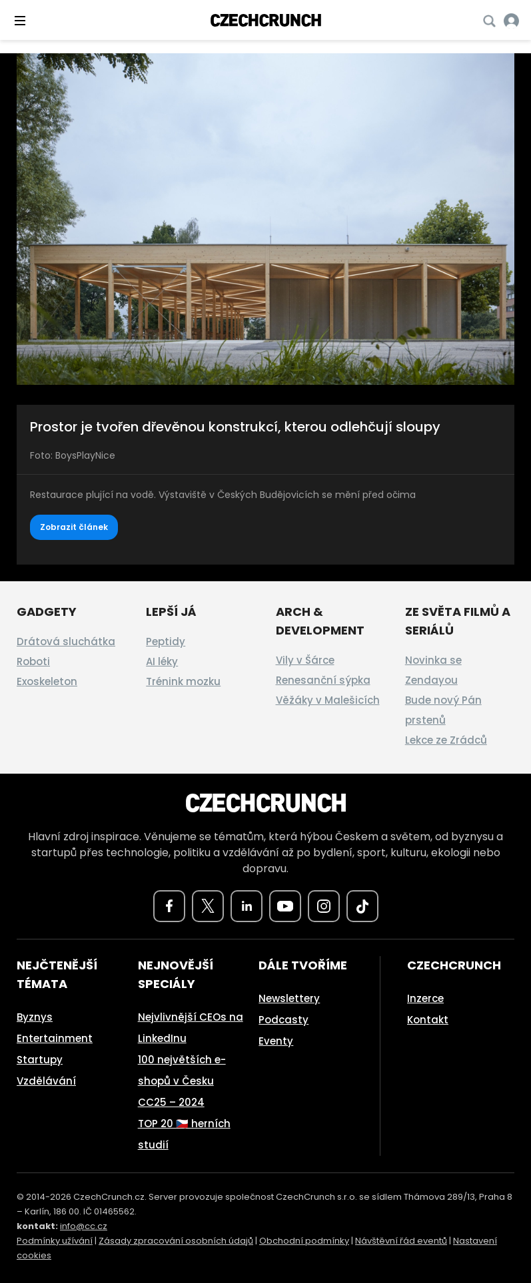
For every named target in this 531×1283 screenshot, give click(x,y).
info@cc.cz (83, 1226)
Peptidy (165, 641)
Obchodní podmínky (304, 1240)
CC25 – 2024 (171, 1102)
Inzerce (425, 998)
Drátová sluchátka (66, 641)
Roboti (33, 661)
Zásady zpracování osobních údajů (176, 1240)
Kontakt (427, 1020)
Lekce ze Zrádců (446, 740)
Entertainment (55, 1038)
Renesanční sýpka (323, 680)
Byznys (35, 1017)
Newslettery (289, 998)
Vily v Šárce (305, 660)
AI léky (162, 661)
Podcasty (283, 1020)
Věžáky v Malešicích (328, 700)
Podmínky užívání (55, 1240)
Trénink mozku (183, 681)
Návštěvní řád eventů (401, 1240)
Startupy (40, 1060)
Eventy (276, 1041)
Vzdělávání (46, 1081)
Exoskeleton (47, 681)
